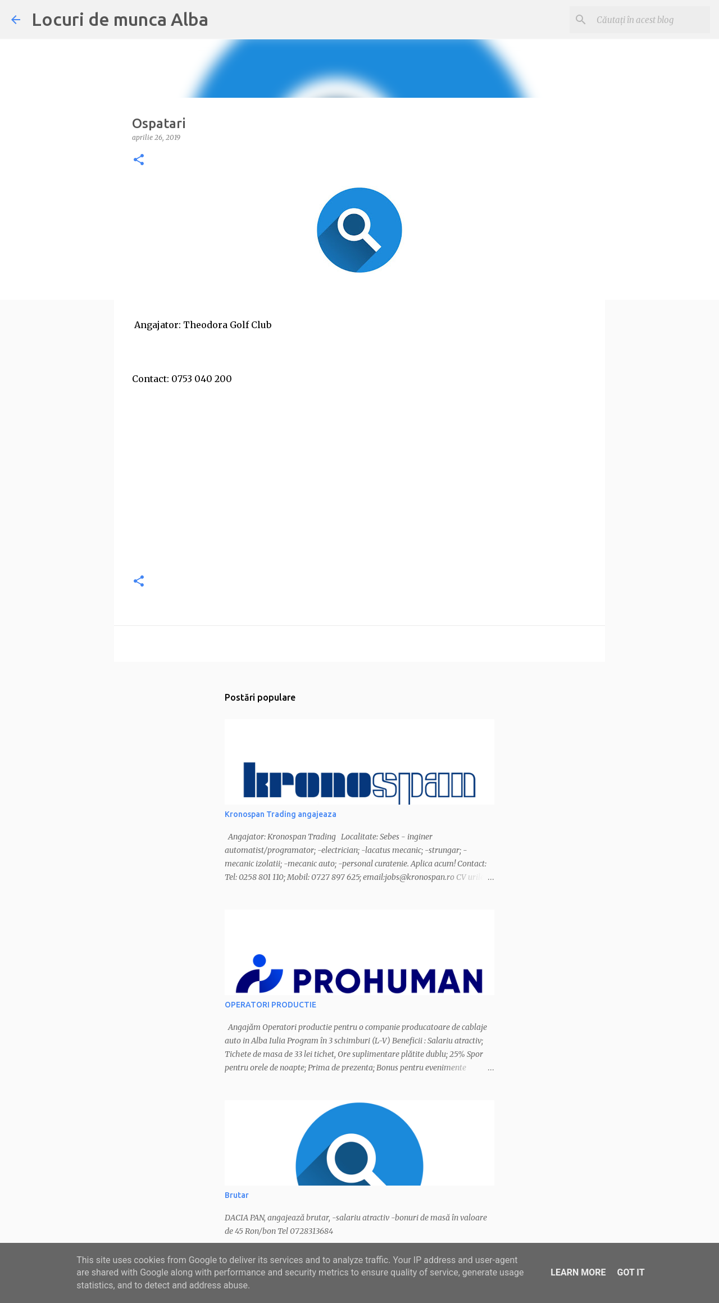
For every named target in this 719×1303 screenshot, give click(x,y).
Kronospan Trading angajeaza (280, 814)
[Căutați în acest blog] (651, 19)
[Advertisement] (359, 484)
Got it (630, 1272)
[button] (138, 160)
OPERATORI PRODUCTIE (270, 1004)
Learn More (578, 1272)
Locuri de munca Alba (119, 19)
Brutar (237, 1195)
